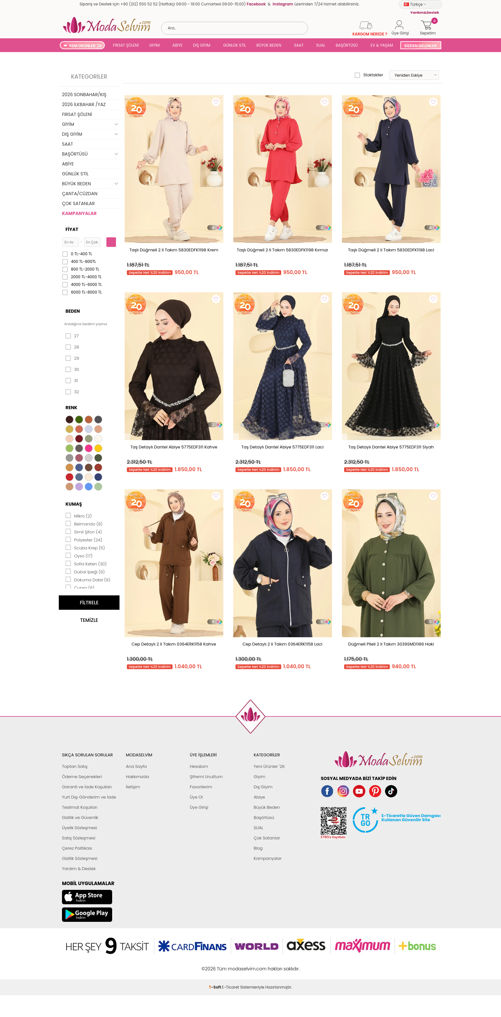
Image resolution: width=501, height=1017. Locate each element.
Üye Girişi (199, 807)
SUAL (319, 45)
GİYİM (154, 45)
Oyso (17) (79, 555)
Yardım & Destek (79, 869)
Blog (258, 848)
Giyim (260, 777)
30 (72, 369)
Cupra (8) (80, 587)
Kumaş (74, 504)
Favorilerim (201, 787)
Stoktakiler (369, 75)
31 (72, 381)
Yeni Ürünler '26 (269, 766)
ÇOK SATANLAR (78, 203)
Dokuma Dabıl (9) (88, 579)
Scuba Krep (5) (85, 547)
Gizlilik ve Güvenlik (80, 817)
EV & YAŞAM (382, 45)
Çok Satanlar (267, 838)
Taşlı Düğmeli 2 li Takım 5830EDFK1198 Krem (173, 250)
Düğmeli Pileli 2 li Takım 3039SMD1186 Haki (391, 644)
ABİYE (178, 45)
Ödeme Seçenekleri (82, 777)
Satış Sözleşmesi (78, 838)
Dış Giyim (263, 787)
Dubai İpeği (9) (85, 571)
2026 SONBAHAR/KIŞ (84, 94)
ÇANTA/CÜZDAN (79, 193)
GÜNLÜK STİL (234, 45)
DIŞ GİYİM (201, 45)
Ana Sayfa (136, 766)
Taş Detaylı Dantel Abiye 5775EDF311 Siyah (391, 447)
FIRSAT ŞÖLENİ (126, 45)
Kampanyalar (268, 858)
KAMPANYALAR (79, 213)
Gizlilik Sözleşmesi (79, 858)
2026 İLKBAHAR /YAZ (84, 104)
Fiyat (72, 229)
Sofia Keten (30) (86, 563)
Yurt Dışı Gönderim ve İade (89, 797)
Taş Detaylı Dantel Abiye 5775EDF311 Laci (282, 447)
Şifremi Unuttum (206, 777)
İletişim (133, 787)
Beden (73, 311)
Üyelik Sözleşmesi (79, 828)
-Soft (215, 987)
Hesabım (199, 766)
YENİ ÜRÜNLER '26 (85, 46)
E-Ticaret (230, 987)
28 (72, 347)
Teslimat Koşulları (79, 807)
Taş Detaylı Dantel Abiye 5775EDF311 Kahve (173, 447)
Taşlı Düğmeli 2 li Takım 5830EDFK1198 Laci (391, 250)
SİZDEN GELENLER (420, 46)
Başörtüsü (264, 817)
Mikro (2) (79, 515)
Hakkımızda (137, 777)
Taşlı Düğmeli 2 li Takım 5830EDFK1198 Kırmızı (282, 250)
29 (72, 358)
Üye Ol (196, 797)
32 (72, 392)
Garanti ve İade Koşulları (87, 787)
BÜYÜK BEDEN (269, 45)
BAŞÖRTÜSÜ (347, 45)
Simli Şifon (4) (84, 531)
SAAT (299, 45)
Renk (71, 407)
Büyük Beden (267, 807)
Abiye (259, 797)
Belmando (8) (84, 523)
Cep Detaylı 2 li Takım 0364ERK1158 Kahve (174, 644)
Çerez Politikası (77, 848)
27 (72, 336)
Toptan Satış (75, 766)
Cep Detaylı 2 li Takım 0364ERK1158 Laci (282, 644)
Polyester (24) (84, 539)
